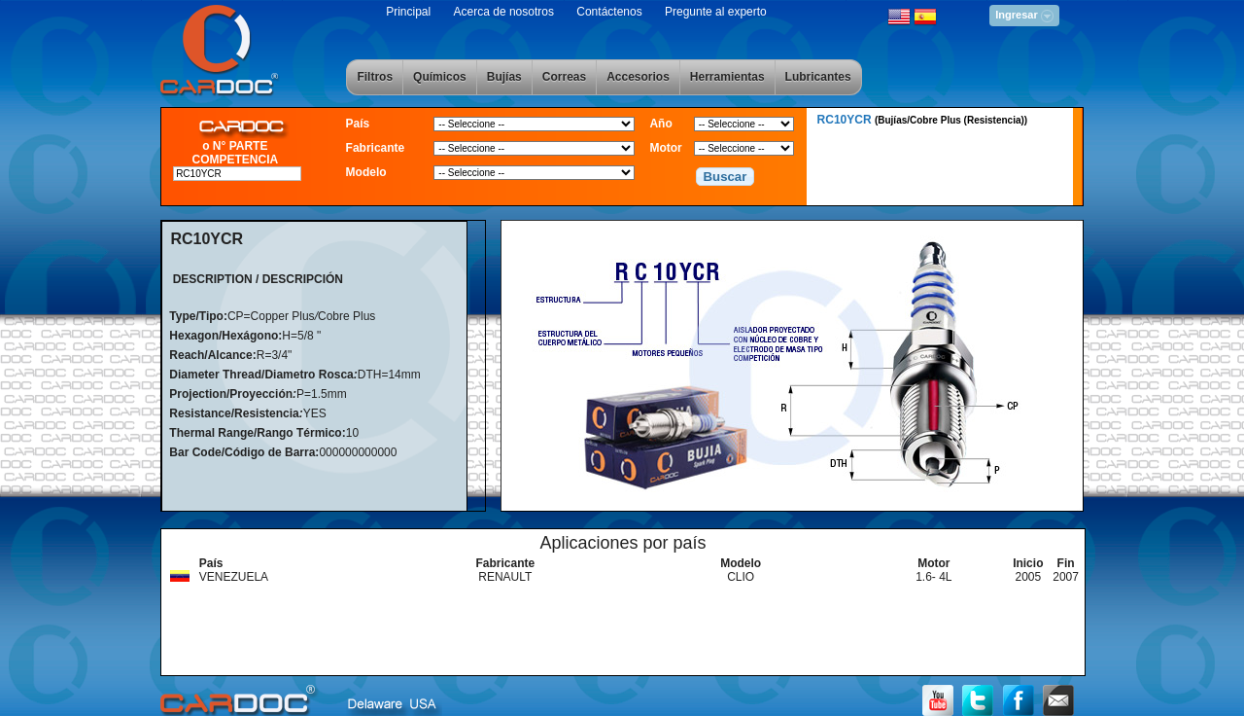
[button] (725, 177)
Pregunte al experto (716, 11)
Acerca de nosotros (504, 11)
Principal (408, 11)
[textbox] (237, 173)
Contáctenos (608, 11)
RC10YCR (922, 119)
